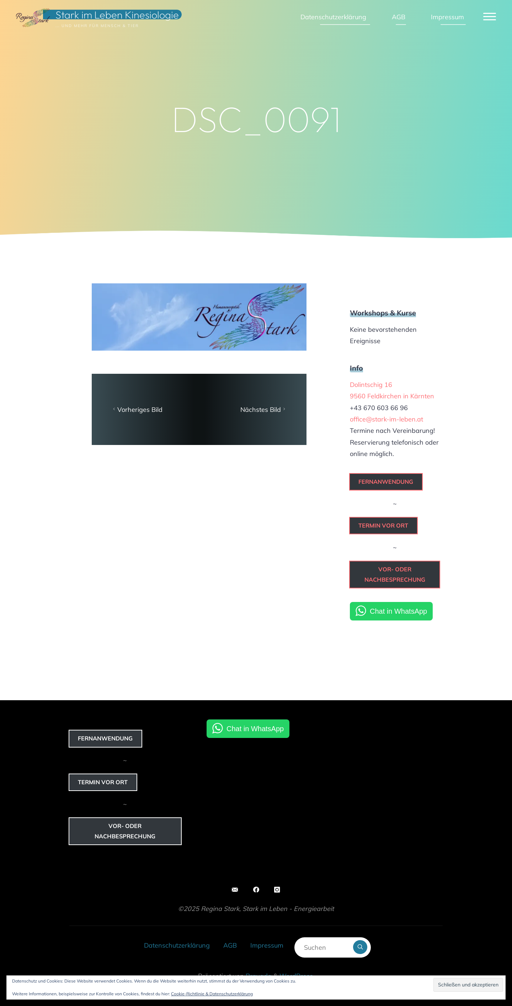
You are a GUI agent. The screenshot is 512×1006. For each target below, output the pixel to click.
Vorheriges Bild (136, 409)
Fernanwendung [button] (385, 481)
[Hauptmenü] (489, 17)
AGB (230, 945)
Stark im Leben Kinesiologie (117, 14)
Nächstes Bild (263, 409)
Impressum (266, 945)
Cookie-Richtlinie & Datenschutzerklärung (212, 993)
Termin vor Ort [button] (383, 525)
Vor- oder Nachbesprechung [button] (394, 574)
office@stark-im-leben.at (386, 419)
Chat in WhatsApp (398, 611)
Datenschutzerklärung (177, 945)
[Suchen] (360, 947)
